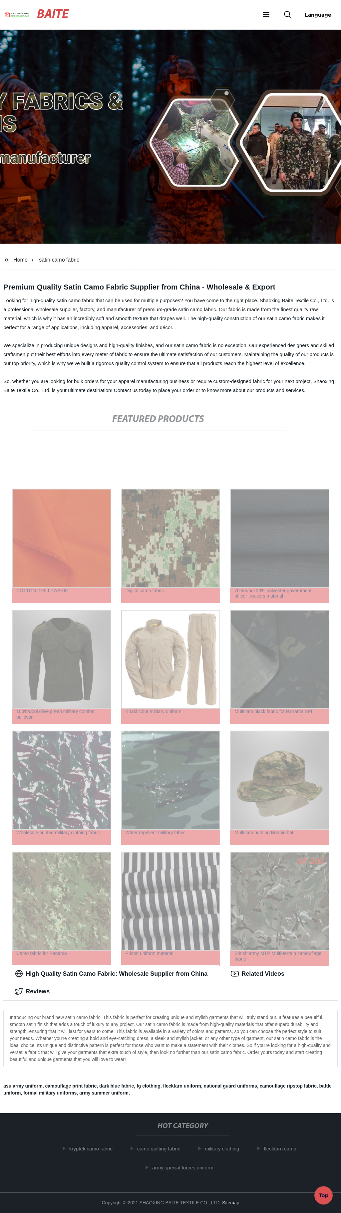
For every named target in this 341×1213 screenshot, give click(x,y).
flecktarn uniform (182, 1086)
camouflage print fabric (71, 1086)
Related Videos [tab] (257, 974)
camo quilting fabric (161, 1148)
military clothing (224, 1148)
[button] (266, 15)
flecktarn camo (282, 1148)
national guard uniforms (230, 1086)
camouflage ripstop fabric (288, 1086)
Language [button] (318, 15)
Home (20, 260)
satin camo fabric (59, 260)
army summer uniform (104, 1093)
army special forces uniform (185, 1167)
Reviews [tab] (32, 991)
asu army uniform (22, 1086)
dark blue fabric (116, 1086)
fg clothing (149, 1086)
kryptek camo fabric (93, 1148)
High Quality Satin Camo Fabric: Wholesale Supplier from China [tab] (111, 974)
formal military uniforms (50, 1093)
